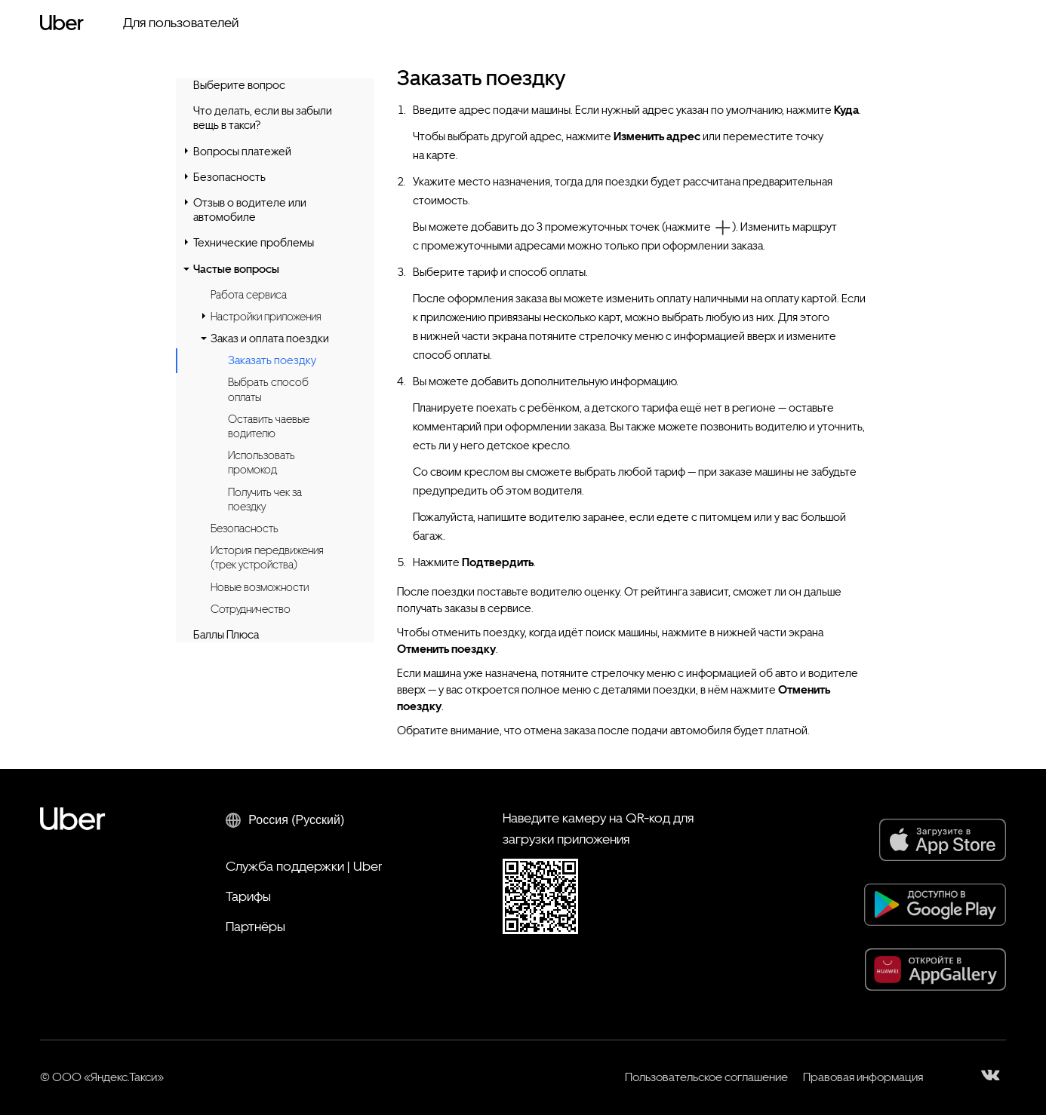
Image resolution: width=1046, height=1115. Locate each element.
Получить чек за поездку (265, 499)
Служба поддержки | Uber (304, 866)
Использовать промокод (261, 462)
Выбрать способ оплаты (268, 389)
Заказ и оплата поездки (270, 338)
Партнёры (255, 926)
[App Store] (942, 840)
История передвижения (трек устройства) (267, 557)
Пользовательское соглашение (706, 1077)
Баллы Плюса (226, 635)
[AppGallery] (935, 969)
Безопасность (229, 177)
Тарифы (248, 896)
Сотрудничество (251, 609)
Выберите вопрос (239, 85)
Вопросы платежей (242, 151)
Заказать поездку (272, 361)
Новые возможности (260, 587)
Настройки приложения (266, 316)
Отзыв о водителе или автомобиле (249, 210)
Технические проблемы (253, 243)
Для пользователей (180, 22)
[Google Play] (935, 905)
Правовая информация (863, 1077)
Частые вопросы (236, 269)
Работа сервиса (249, 295)
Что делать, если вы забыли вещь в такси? (262, 118)
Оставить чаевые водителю (268, 426)
